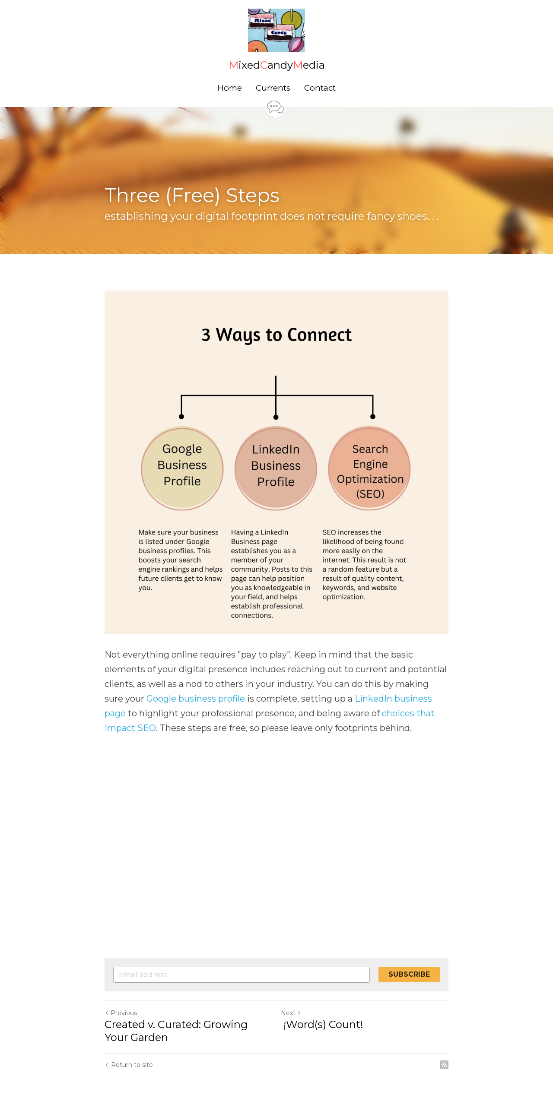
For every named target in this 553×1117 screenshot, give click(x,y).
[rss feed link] (444, 1064)
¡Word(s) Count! (323, 1024)
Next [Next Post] (291, 1013)
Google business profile (195, 698)
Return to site (129, 1065)
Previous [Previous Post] (121, 1013)
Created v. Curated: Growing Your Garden (176, 1031)
